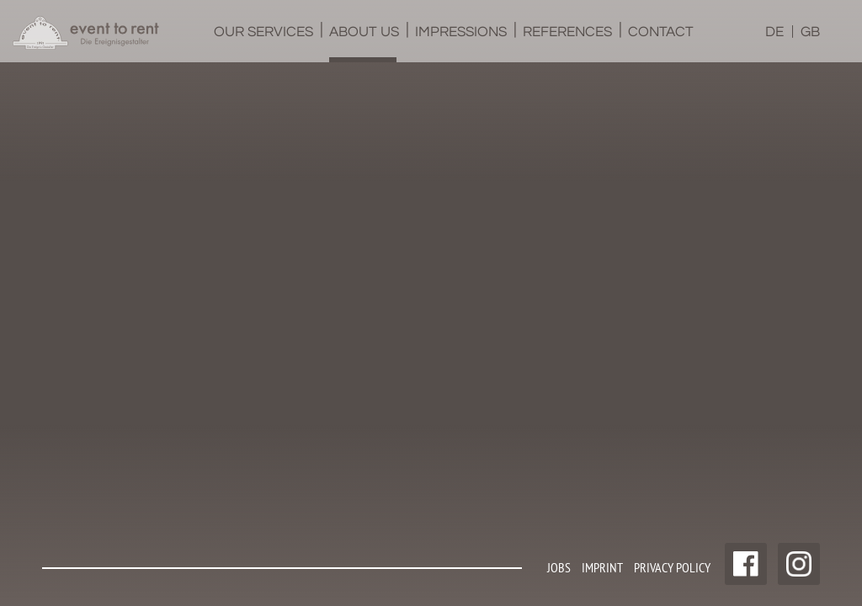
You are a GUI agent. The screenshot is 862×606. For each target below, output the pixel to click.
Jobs (559, 567)
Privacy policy (672, 567)
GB (810, 32)
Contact (659, 43)
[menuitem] (262, 31)
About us (364, 43)
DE (774, 32)
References (567, 43)
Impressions (461, 43)
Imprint (602, 567)
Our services (263, 43)
